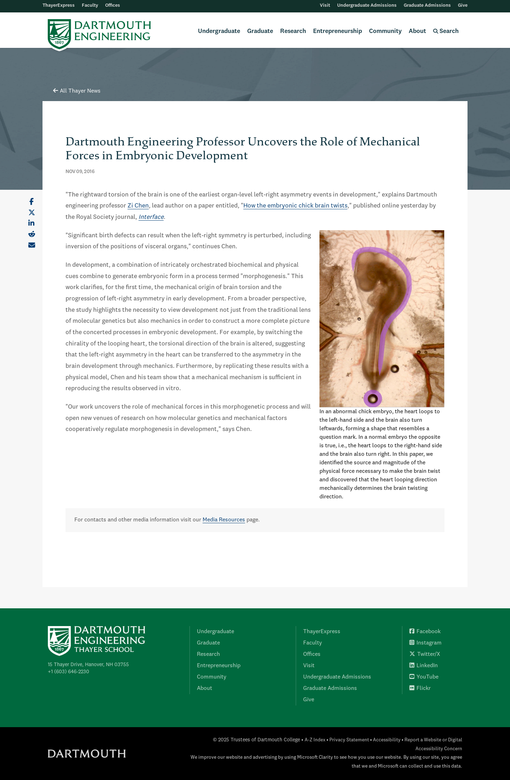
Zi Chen (138, 206)
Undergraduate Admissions (367, 5)
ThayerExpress (58, 5)
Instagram (425, 643)
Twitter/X (424, 654)
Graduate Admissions (427, 5)
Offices (112, 5)
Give (463, 5)
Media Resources (224, 520)
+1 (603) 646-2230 (68, 671)
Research (293, 31)
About (417, 31)
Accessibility (387, 740)
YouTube (423, 677)
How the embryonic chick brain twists (295, 206)
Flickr (420, 688)
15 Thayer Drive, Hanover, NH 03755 (88, 664)
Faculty (90, 5)
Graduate (260, 31)
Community (385, 31)
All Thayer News (77, 91)
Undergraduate (219, 31)
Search (446, 31)
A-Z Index (315, 740)
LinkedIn (423, 666)
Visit (325, 5)
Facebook (425, 632)
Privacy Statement (349, 740)
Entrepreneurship (337, 31)
